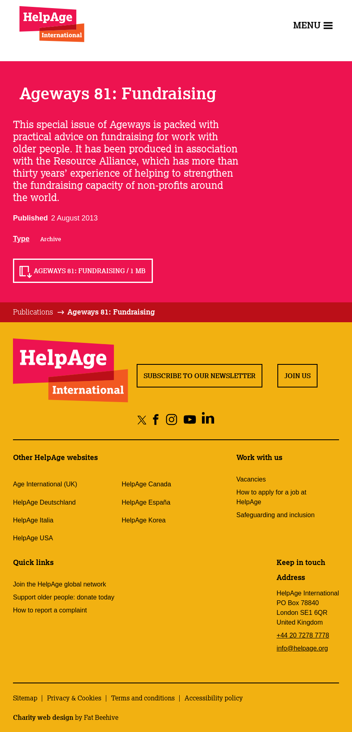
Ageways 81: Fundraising (111, 312)
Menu (313, 25)
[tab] (39, 312)
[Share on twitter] (142, 419)
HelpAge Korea (144, 520)
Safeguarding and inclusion (275, 515)
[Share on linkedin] (208, 419)
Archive (50, 239)
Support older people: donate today (63, 597)
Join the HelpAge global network (59, 584)
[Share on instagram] (171, 419)
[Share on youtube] (190, 419)
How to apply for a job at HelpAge (271, 497)
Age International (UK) (45, 484)
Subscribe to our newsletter (199, 375)
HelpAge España (146, 502)
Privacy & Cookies (74, 697)
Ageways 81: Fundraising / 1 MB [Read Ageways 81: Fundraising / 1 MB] (90, 270)
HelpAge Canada (146, 484)
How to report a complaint (50, 610)
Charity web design (43, 717)
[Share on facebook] (155, 419)
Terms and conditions (143, 697)
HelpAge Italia (33, 520)
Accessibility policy (214, 697)
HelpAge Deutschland (44, 502)
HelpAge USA (33, 538)
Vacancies (251, 479)
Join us (297, 375)
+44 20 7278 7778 (303, 635)
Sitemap (25, 697)
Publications (33, 312)
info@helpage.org (302, 648)
